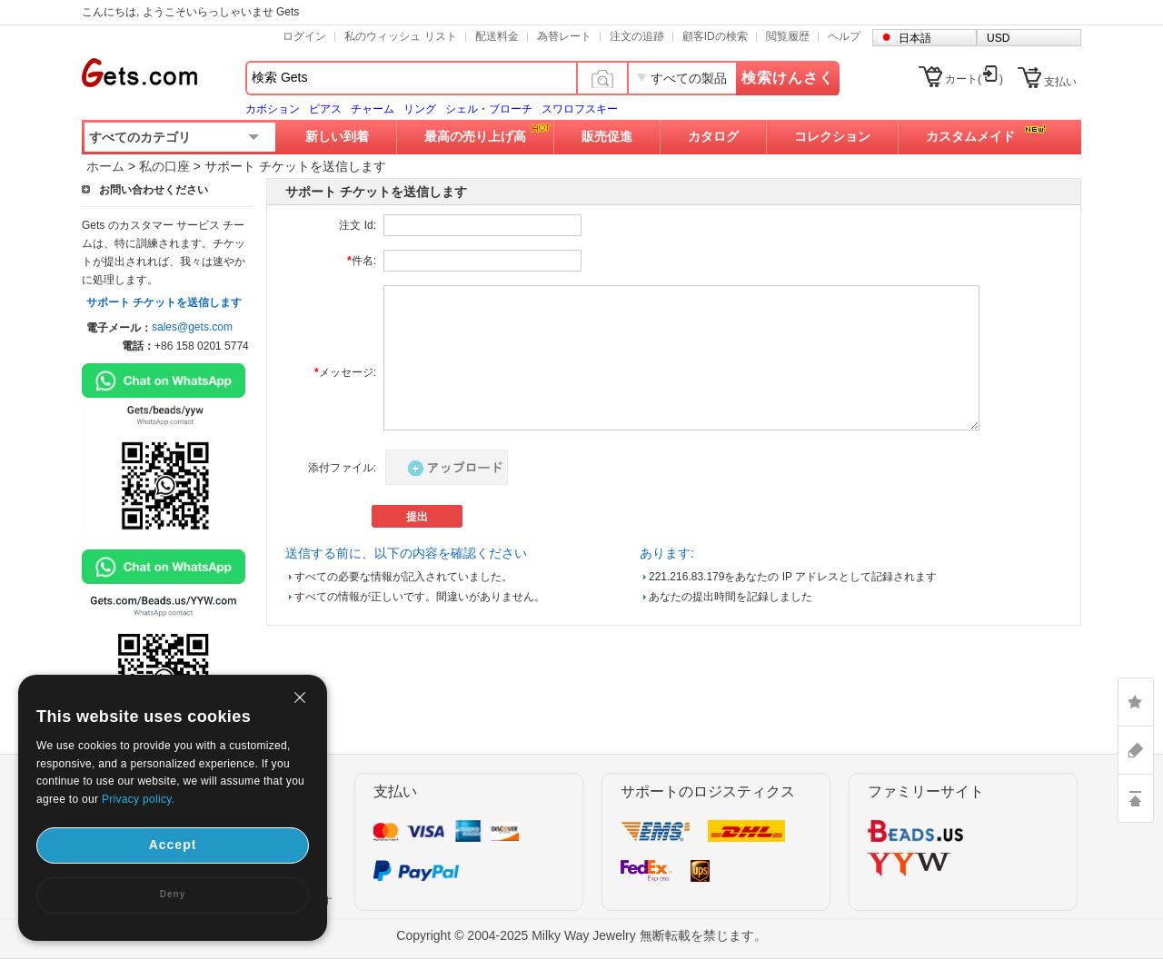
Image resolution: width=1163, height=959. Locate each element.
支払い (1060, 81)
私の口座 (164, 166)
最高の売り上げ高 (475, 136)
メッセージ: (345, 372)
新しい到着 (337, 136)
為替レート (564, 36)
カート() (974, 79)
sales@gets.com (192, 327)
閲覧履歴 (788, 36)
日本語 (915, 38)
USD (998, 38)
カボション (272, 109)
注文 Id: (357, 225)
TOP (1135, 798)
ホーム (105, 166)
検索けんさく (787, 77)
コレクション (832, 136)
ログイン (304, 36)
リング (419, 109)
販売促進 (607, 136)
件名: (361, 260)
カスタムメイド (970, 136)
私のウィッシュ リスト (400, 36)
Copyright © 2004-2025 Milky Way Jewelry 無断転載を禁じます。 (581, 935)
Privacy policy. (138, 799)
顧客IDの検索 (715, 36)
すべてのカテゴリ (140, 137)
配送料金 (497, 36)
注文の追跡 (637, 36)
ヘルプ (844, 36)
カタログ (713, 136)
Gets (139, 73)
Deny (172, 894)
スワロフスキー (580, 109)
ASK (1135, 750)
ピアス (325, 109)
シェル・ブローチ (488, 109)
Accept (173, 844)
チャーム (372, 109)
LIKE (1135, 702)
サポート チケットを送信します (164, 302)
